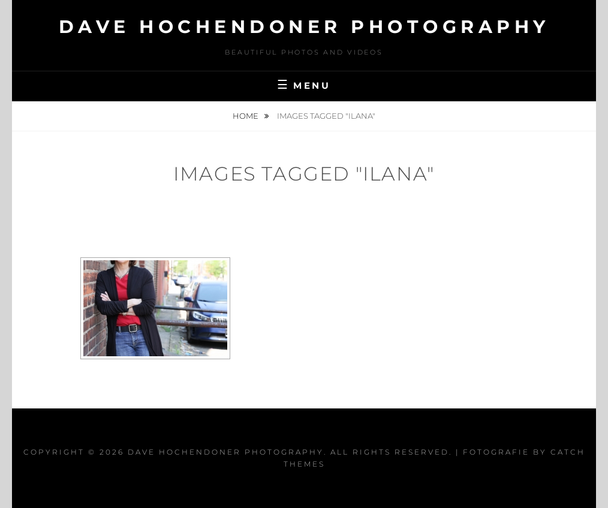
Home (246, 116)
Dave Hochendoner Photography (304, 27)
